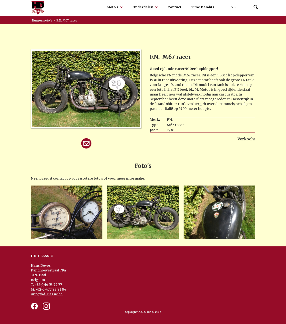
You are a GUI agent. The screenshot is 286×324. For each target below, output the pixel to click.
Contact (174, 7)
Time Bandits (202, 7)
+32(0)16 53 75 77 (48, 284)
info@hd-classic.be (47, 294)
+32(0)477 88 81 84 (51, 289)
